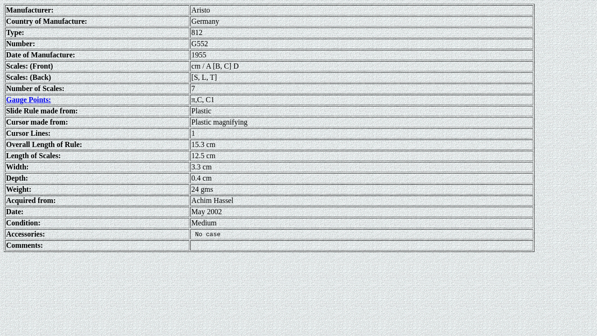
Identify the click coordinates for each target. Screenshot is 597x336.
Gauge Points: (28, 100)
